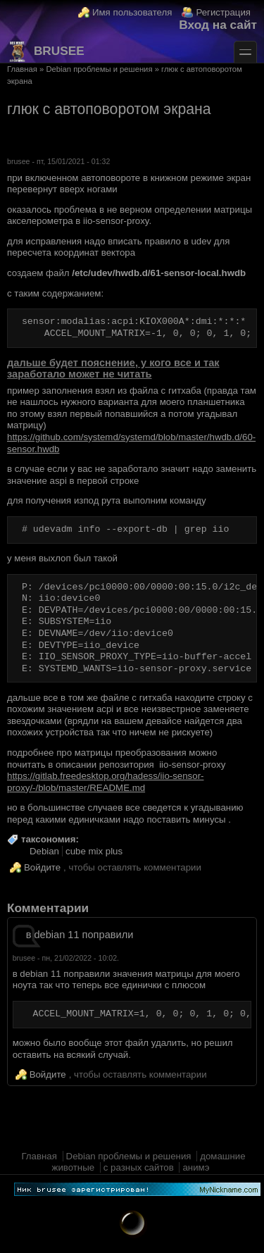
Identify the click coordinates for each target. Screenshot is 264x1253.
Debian (44, 851)
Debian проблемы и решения (99, 69)
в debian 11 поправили (80, 934)
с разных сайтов (138, 1167)
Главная (22, 69)
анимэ (195, 1167)
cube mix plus (93, 851)
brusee (45, 51)
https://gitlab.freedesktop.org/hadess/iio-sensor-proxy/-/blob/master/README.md (105, 782)
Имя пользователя (132, 12)
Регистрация (223, 12)
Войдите (42, 867)
